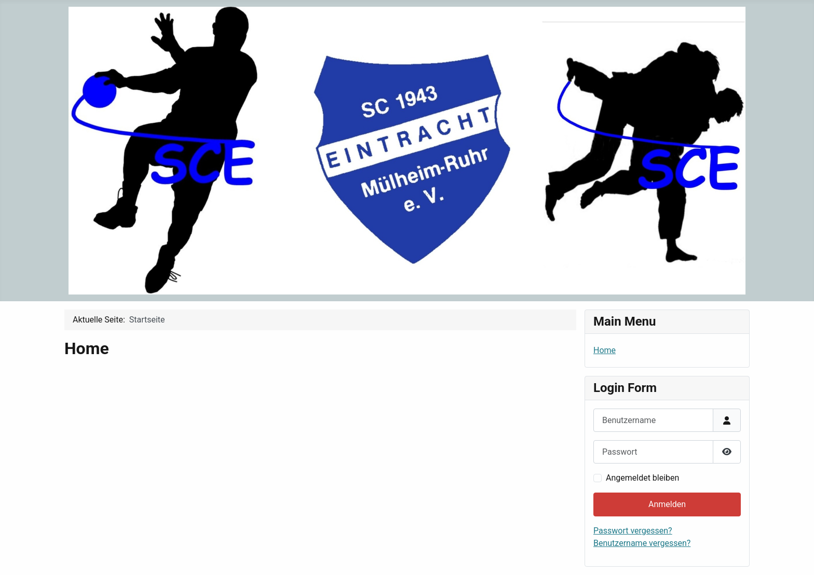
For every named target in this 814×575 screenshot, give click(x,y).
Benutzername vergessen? (641, 543)
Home (604, 350)
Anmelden (667, 504)
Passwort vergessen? (632, 531)
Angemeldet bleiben (642, 478)
